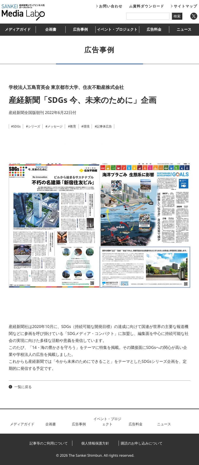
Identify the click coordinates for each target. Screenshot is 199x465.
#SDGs (16, 126)
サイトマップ (185, 6)
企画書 (50, 29)
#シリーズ (33, 126)
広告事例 (80, 29)
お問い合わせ (111, 6)
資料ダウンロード (148, 6)
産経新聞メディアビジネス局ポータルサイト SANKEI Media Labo (23, 12)
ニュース (184, 29)
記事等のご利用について (49, 443)
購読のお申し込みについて (142, 443)
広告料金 (154, 29)
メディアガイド (18, 29)
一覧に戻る (23, 386)
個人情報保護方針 (95, 443)
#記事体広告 (103, 126)
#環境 (85, 126)
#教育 (72, 126)
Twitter (194, 16)
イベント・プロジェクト (117, 29)
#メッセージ (54, 126)
